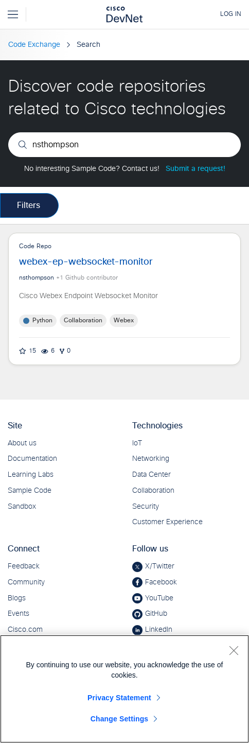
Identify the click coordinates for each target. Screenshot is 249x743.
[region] (124, 689)
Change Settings (120, 719)
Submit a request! (195, 168)
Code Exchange (34, 44)
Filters (28, 205)
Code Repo (124, 299)
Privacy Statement (119, 698)
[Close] (233, 650)
